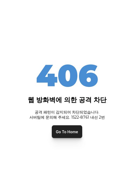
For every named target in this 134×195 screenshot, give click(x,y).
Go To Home (67, 131)
